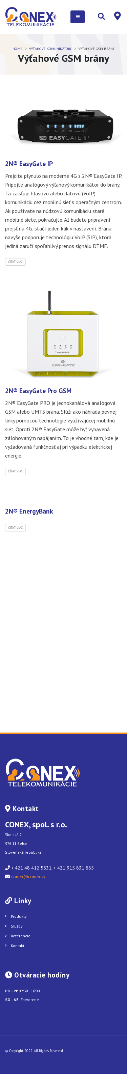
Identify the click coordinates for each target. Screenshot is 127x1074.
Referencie (20, 935)
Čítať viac (15, 261)
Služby (16, 926)
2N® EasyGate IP (29, 163)
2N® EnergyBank (29, 511)
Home (17, 48)
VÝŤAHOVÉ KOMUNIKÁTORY (50, 48)
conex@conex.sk (28, 877)
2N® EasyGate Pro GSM (38, 390)
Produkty (18, 916)
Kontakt (17, 945)
